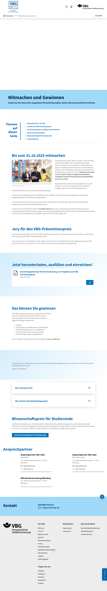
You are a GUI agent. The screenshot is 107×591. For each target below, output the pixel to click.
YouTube (41, 577)
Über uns (41, 528)
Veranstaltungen (44, 547)
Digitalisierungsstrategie (46, 550)
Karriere (41, 537)
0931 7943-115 (28, 469)
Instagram (41, 574)
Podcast (41, 583)
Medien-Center (43, 534)
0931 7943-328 (80, 469)
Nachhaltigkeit (43, 559)
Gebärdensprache (87, 531)
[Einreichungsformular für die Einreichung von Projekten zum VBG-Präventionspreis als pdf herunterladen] (89, 282)
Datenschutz (67, 528)
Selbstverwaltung (44, 540)
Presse (40, 544)
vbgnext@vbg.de (29, 466)
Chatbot (41, 556)
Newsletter (42, 580)
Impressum (67, 531)
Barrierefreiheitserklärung (90, 528)
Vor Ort (40, 531)
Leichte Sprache (86, 534)
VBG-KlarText (42, 553)
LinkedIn (41, 571)
